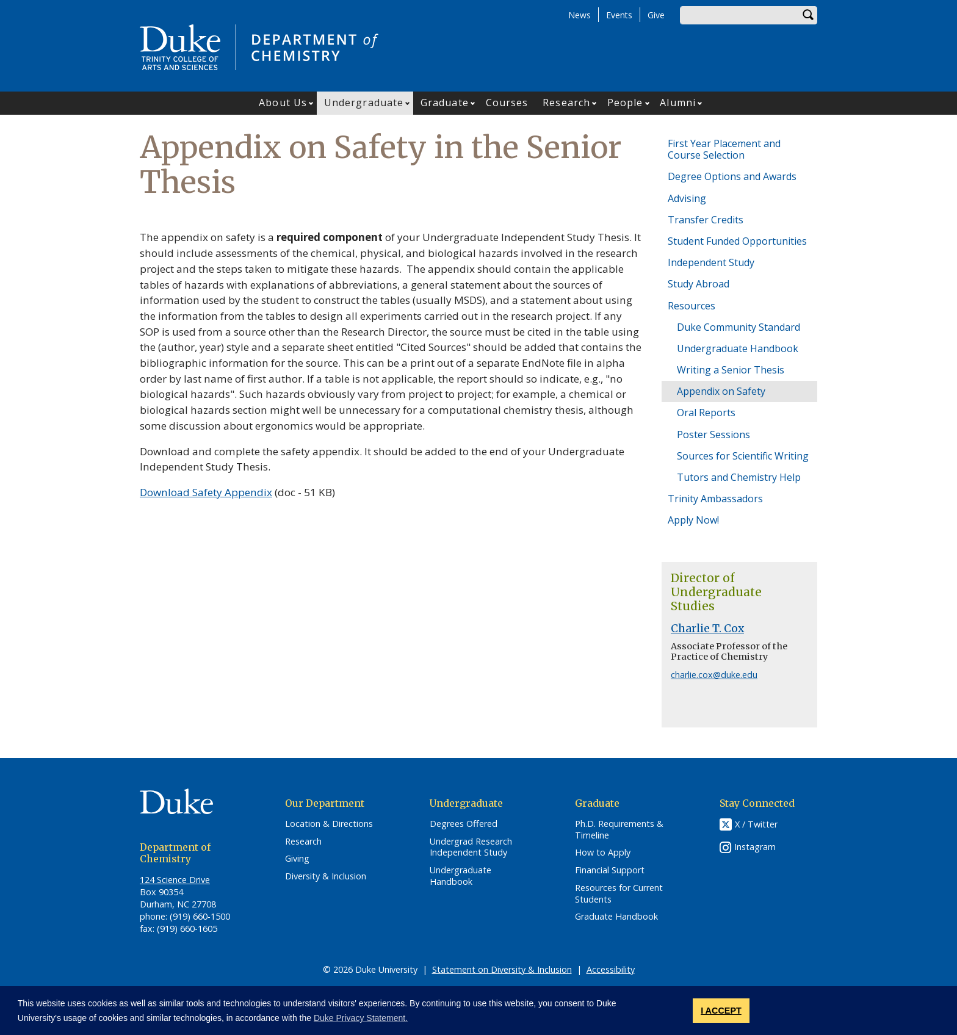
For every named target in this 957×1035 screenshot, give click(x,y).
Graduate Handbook (616, 916)
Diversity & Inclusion (325, 876)
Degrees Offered (463, 823)
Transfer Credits (705, 219)
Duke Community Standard (738, 327)
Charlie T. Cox (707, 628)
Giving (297, 858)
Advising (687, 198)
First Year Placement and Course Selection (724, 149)
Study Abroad (698, 283)
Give (656, 15)
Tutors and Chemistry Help (739, 477)
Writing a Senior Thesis (730, 370)
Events (619, 15)
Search (808, 15)
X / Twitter (756, 824)
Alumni (678, 102)
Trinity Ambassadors (715, 498)
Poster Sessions (713, 434)
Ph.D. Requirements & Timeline (619, 829)
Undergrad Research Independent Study (471, 847)
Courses (507, 102)
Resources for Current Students (619, 893)
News (579, 15)
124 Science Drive (175, 879)
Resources (691, 305)
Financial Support (610, 870)
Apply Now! (693, 520)
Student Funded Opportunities (737, 241)
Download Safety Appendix (206, 492)
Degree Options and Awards (732, 176)
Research (566, 102)
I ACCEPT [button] (721, 1010)
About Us (283, 102)
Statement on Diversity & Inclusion (502, 969)
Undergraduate (363, 102)
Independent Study (711, 262)
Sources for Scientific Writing (743, 456)
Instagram (755, 847)
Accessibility (611, 969)
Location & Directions (329, 823)
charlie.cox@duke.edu (714, 674)
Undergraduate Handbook (737, 348)
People (625, 102)
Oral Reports (706, 412)
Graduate (445, 102)
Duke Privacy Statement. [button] (361, 1018)
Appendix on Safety (721, 391)
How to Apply (602, 852)
